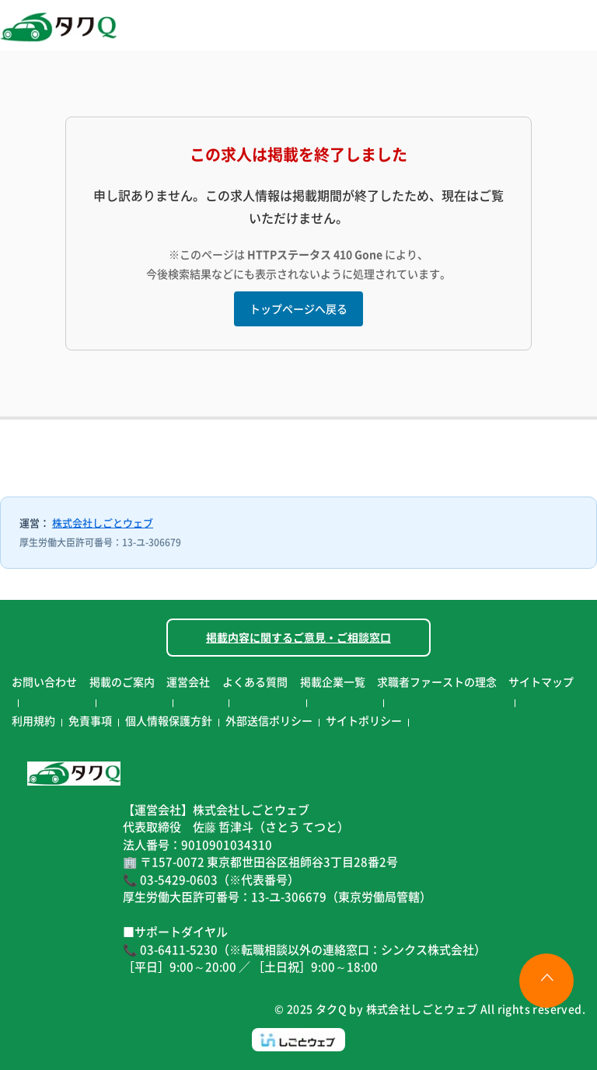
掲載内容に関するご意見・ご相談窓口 (298, 637)
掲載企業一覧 (332, 681)
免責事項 (90, 720)
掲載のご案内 (122, 681)
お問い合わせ (44, 681)
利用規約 (33, 720)
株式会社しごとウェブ (102, 522)
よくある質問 (255, 681)
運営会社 (188, 681)
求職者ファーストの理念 (437, 681)
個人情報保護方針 (168, 720)
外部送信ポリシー (268, 720)
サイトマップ (541, 681)
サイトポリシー (364, 720)
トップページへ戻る (298, 308)
